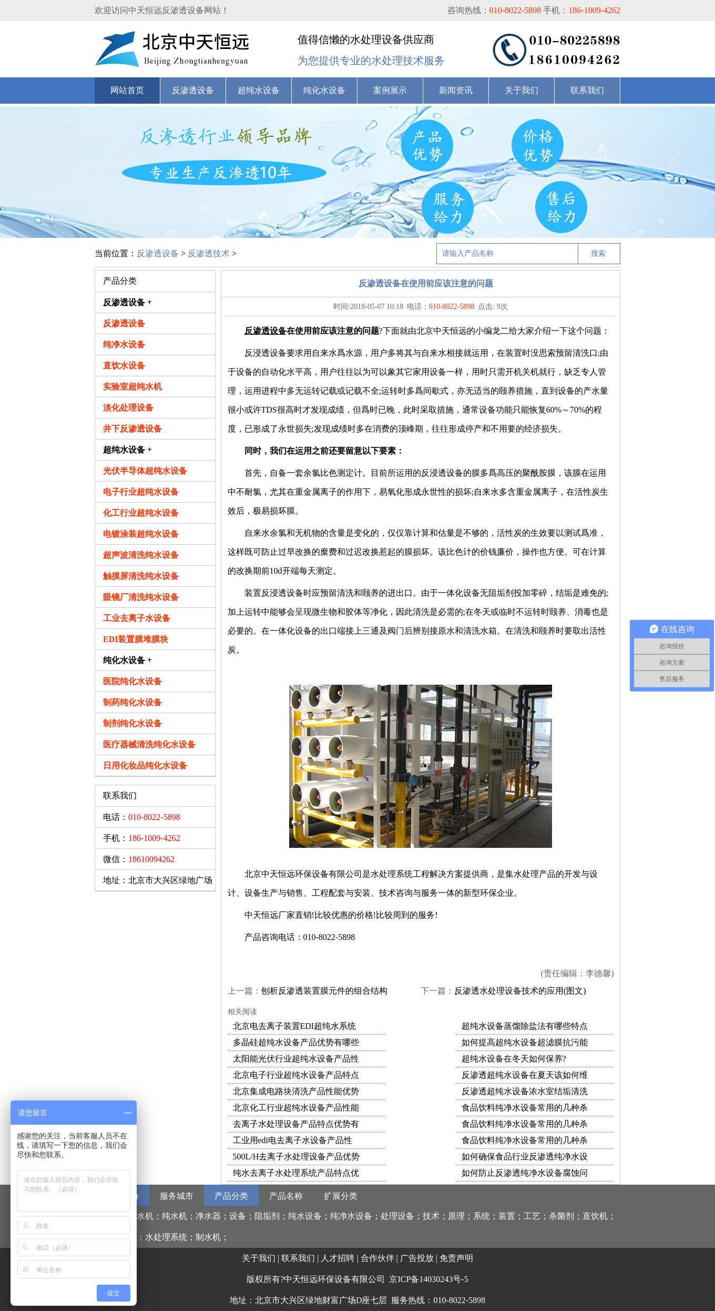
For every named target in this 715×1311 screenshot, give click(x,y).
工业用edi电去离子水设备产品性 (293, 1140)
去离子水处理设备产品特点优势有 (296, 1123)
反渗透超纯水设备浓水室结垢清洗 (525, 1091)
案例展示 (390, 90)
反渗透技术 (209, 253)
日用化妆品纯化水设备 (145, 765)
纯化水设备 (324, 90)
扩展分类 (341, 1196)
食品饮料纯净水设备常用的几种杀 (525, 1107)
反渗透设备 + (127, 302)
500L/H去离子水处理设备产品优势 (296, 1156)
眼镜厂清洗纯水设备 (141, 597)
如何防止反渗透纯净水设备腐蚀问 (525, 1172)
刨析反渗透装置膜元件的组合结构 (324, 990)
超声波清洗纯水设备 (141, 555)
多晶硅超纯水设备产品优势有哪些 (296, 1042)
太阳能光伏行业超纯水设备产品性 (296, 1058)
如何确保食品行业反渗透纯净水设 (525, 1156)
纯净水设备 (124, 344)
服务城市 (176, 1196)
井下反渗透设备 (132, 428)
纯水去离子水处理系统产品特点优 (296, 1172)
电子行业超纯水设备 (141, 491)
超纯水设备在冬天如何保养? (514, 1058)
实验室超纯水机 (132, 386)
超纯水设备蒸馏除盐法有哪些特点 (525, 1026)
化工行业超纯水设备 (141, 512)
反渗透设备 (193, 90)
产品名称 (286, 1196)
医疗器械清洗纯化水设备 (149, 744)
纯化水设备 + (127, 660)
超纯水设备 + (127, 449)
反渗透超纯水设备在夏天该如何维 (525, 1074)
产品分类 (231, 1196)
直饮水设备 (124, 365)
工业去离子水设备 (136, 618)
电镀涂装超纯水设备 (141, 533)
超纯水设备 (259, 90)
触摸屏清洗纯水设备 (141, 576)
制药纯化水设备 (132, 702)
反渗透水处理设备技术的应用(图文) (520, 990)
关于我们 (521, 90)
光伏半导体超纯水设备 (145, 470)
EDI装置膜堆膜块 (135, 639)
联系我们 (587, 90)
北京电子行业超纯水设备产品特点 (296, 1074)
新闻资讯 (456, 90)
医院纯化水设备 (132, 681)
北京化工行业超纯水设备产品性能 (296, 1107)
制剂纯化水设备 (132, 723)
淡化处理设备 (128, 407)
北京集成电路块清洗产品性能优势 (296, 1091)
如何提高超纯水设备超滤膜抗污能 (525, 1042)
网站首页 (127, 90)
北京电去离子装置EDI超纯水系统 (294, 1026)
